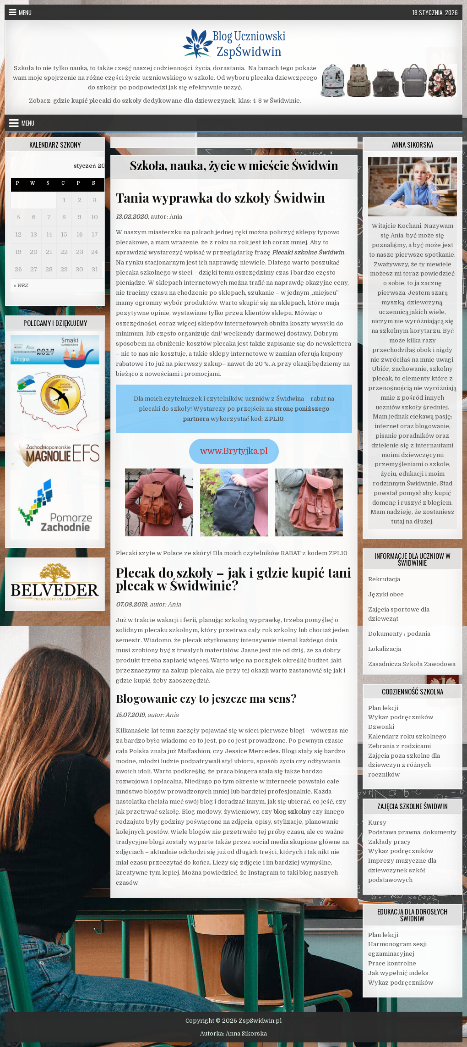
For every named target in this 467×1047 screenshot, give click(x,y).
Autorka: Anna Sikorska (233, 1033)
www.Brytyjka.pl (234, 451)
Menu (25, 12)
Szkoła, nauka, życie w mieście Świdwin (234, 165)
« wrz (20, 285)
